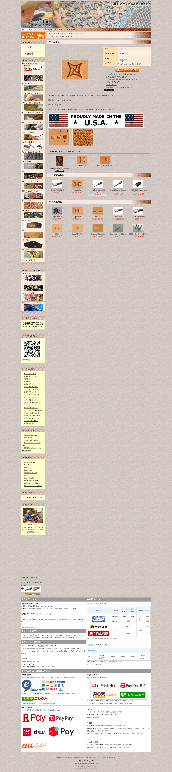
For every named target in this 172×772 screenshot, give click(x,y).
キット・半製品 (33, 224)
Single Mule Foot (29, 478)
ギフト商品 (33, 243)
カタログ (41, 645)
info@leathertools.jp (30, 627)
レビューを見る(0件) (113, 82)
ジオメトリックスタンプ (75, 34)
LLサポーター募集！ (31, 421)
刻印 (33, 77)
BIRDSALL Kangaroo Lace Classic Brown (138, 191)
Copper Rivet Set (29, 462)
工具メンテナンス (33, 165)
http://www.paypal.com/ (93, 717)
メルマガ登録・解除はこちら (32, 497)
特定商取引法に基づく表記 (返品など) (119, 87)
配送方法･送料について (94, 757)
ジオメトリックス (67, 36)
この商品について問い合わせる (117, 77)
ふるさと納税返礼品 (28, 260)
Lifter (26, 475)
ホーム (25, 29)
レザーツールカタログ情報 (33, 410)
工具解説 (27, 381)
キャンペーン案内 (30, 374)
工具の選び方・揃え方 (31, 376)
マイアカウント (35, 29)
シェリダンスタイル (31, 387)
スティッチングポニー (31, 397)
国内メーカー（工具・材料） (33, 306)
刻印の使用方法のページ (78, 109)
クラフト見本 (33, 204)
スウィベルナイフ (33, 87)
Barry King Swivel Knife (32, 483)
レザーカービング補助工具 (33, 106)
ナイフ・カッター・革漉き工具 (33, 116)
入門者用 (27, 379)
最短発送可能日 (29, 423)
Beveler (26, 467)
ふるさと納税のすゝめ (31, 395)
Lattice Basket (82, 165)
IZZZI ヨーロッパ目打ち (33, 486)
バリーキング (33, 277)
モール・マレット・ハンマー (33, 96)
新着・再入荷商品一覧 (33, 67)
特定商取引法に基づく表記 (64, 757)
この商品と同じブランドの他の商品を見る (120, 74)
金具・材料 (33, 214)
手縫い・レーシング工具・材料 (33, 126)
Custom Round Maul (30, 435)
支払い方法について (79, 757)
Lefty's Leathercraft (92, 768)
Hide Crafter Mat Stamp (104, 165)
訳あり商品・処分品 (33, 253)
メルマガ (70, 29)
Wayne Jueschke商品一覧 (32, 415)
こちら (63, 637)
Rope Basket (28, 438)
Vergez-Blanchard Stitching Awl (118, 191)
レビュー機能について (31, 413)
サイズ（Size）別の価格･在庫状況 (129, 64)
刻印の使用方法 (29, 384)
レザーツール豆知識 (31, 389)
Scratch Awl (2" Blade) (31, 440)
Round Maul (28, 470)
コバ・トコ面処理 (33, 136)
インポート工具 (33, 287)
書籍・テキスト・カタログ (33, 194)
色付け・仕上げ (33, 175)
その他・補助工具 (33, 145)
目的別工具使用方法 (31, 402)
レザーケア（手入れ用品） (33, 185)
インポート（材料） (33, 296)
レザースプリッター (31, 400)
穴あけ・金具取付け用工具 (33, 155)
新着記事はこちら (33, 532)
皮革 (33, 234)
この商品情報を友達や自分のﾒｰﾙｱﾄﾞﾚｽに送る (121, 79)
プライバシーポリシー (109, 757)
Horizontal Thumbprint (31, 480)
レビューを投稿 (111, 85)
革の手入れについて (31, 408)
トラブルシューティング (32, 418)
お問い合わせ (48, 29)
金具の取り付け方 (30, 392)
